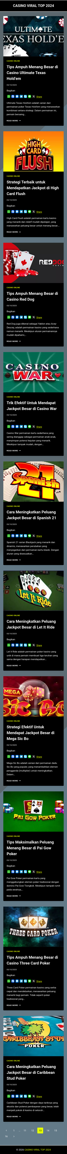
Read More (14, 120)
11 (25, 1130)
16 (6, 1136)
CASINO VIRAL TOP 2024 (38, 1149)
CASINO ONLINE (13, 61)
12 (32, 1130)
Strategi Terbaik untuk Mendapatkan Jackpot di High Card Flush (33, 188)
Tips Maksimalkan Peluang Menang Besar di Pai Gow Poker (30, 848)
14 (48, 1130)
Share (39, 96)
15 (55, 1130)
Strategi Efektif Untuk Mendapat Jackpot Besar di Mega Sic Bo (30, 733)
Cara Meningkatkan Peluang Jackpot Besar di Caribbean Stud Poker (31, 1072)
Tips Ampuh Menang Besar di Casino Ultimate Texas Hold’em (32, 73)
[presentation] (33, 36)
